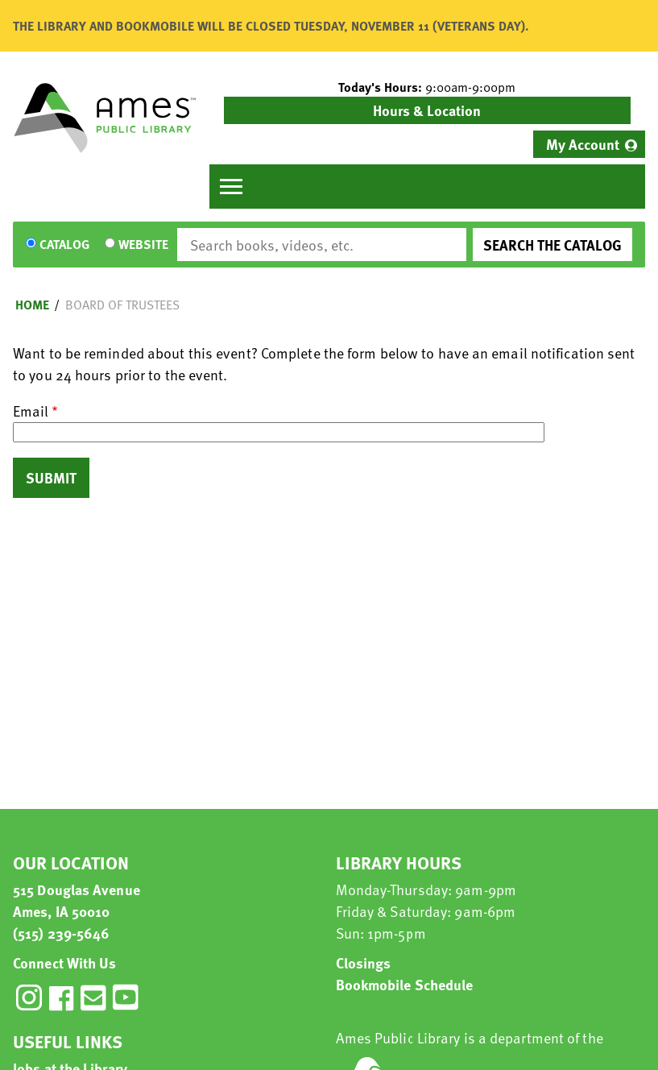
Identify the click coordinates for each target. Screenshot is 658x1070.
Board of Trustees (122, 304)
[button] (427, 87)
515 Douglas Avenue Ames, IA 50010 (76, 900)
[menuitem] (589, 144)
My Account (582, 144)
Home (32, 304)
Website (143, 245)
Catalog (64, 245)
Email (30, 410)
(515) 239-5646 (61, 933)
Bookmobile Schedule (405, 984)
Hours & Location (427, 110)
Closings (363, 962)
